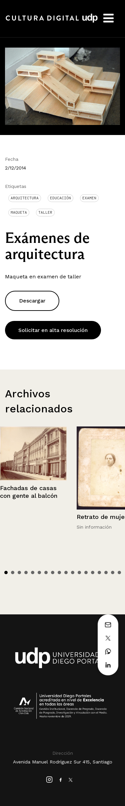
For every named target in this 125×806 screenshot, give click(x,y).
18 (119, 572)
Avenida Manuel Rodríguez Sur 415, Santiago (62, 761)
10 (66, 572)
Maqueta (19, 212)
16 (106, 572)
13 (86, 572)
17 (112, 572)
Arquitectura (25, 198)
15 (99, 572)
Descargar (32, 300)
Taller (45, 212)
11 (72, 572)
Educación (60, 198)
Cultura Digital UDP (51, 21)
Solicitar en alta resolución (53, 330)
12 (79, 572)
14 (92, 572)
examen (89, 198)
